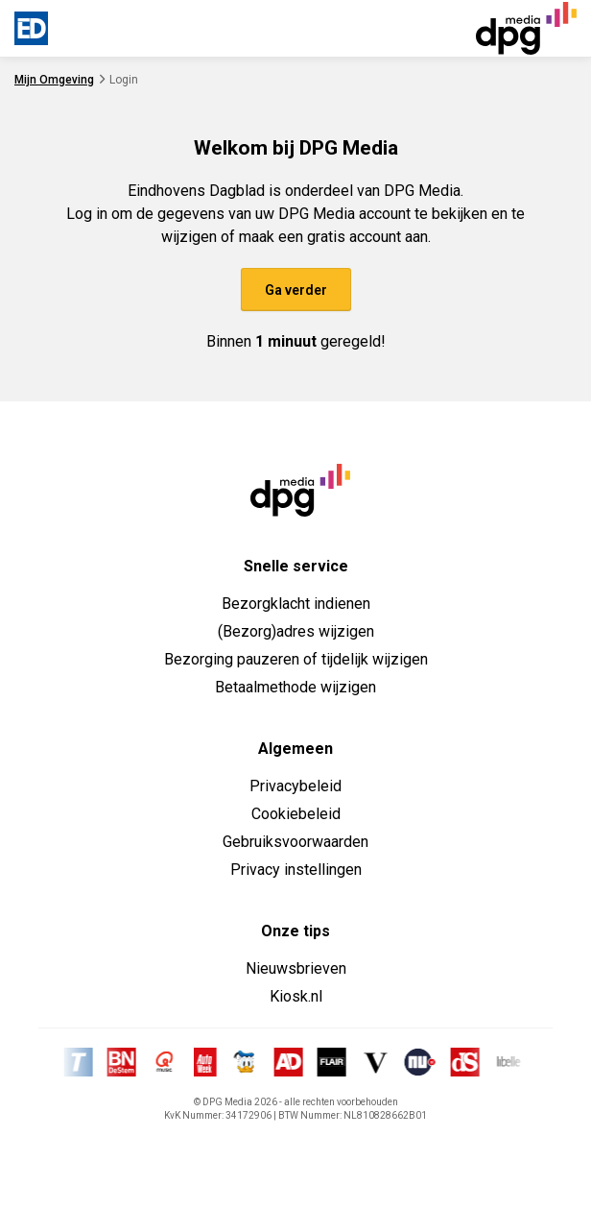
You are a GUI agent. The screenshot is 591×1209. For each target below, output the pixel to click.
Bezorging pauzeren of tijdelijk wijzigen (296, 659)
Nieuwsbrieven (296, 968)
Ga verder (296, 290)
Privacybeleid (295, 786)
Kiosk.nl (296, 996)
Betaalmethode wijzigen (295, 687)
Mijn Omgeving (54, 79)
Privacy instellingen (296, 869)
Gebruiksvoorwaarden (295, 842)
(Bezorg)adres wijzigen (296, 631)
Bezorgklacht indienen (296, 603)
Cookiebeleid (296, 814)
